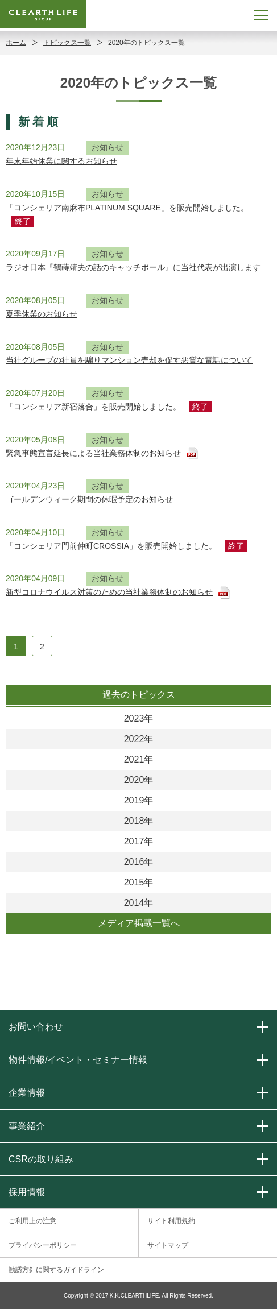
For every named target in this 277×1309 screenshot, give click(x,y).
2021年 (139, 759)
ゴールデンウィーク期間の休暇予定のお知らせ (89, 499)
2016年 (139, 862)
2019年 (139, 800)
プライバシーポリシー (43, 1245)
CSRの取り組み (41, 1159)
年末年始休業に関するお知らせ (61, 160)
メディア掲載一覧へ (139, 923)
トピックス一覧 (67, 43)
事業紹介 (27, 1126)
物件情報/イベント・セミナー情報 (78, 1059)
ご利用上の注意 (32, 1221)
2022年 (139, 739)
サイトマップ (167, 1245)
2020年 (139, 780)
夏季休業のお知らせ (41, 313)
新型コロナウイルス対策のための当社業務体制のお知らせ (109, 591)
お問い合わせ (36, 1027)
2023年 (139, 718)
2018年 (139, 821)
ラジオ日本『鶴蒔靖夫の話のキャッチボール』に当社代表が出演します (133, 267)
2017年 (139, 841)
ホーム (16, 43)
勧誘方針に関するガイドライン (56, 1270)
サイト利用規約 (171, 1221)
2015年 (139, 882)
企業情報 (27, 1092)
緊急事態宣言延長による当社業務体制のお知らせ (93, 453)
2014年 (139, 903)
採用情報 (27, 1192)
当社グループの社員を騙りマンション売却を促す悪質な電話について (129, 359)
